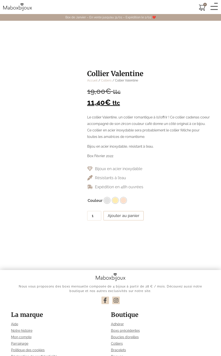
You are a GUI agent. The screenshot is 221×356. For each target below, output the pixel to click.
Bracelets (118, 350)
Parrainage (19, 344)
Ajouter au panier (123, 215)
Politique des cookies (28, 350)
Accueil (92, 80)
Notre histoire (21, 331)
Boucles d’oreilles (125, 337)
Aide (14, 324)
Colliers (106, 80)
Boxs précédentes (125, 331)
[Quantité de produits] (94, 215)
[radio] (107, 200)
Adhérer (117, 324)
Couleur (95, 201)
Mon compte (21, 337)
